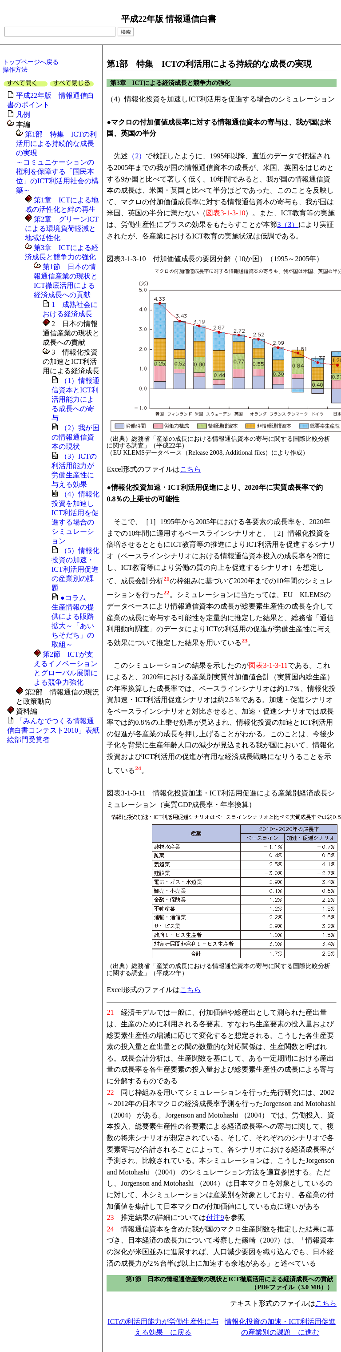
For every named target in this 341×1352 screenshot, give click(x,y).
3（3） (287, 224)
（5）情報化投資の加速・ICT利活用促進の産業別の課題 (75, 569)
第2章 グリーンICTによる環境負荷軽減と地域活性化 (62, 228)
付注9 (215, 1217)
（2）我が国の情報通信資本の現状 (75, 437)
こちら (190, 469)
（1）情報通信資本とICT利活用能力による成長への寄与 (75, 399)
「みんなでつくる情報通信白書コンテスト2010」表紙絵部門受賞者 (53, 730)
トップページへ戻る (31, 61)
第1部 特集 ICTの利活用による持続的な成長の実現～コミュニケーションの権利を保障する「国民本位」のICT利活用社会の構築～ (57, 162)
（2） (137, 156)
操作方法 (15, 69)
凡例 (23, 114)
